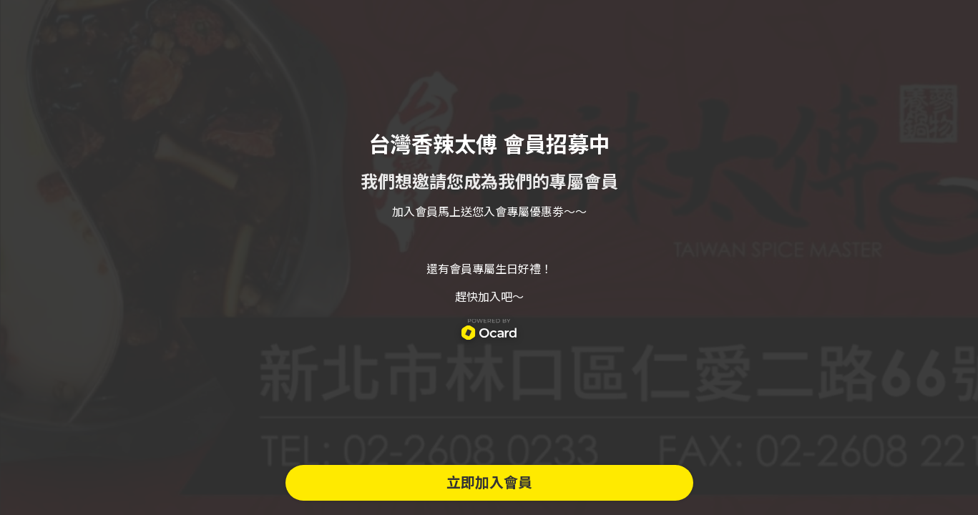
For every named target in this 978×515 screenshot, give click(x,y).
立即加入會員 (489, 482)
